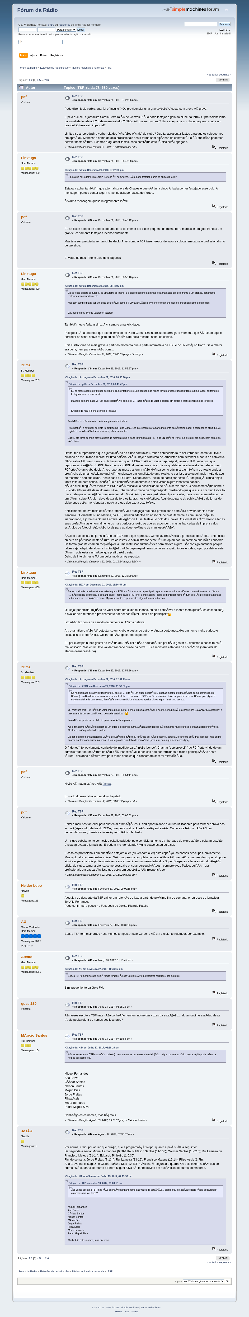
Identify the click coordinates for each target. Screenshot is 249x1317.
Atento (26, 957)
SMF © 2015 (112, 1307)
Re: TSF (77, 96)
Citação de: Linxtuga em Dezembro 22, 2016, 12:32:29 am (97, 679)
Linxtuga (28, 158)
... (43, 80)
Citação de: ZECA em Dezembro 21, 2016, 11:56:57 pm (95, 584)
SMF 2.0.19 (98, 1307)
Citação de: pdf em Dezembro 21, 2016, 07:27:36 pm (94, 170)
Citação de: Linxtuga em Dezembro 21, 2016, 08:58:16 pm (97, 377)
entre (51, 24)
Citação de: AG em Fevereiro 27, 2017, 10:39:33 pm (93, 969)
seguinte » (225, 74)
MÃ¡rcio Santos (34, 1035)
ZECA (26, 365)
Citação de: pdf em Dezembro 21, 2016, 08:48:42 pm (94, 286)
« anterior (212, 74)
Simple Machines (130, 1307)
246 (46, 80)
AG (23, 922)
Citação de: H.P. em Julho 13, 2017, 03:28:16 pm (92, 1047)
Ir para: (178, 1281)
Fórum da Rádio (37, 10)
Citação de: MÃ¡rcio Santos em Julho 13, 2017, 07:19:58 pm (98, 1176)
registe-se (64, 24)
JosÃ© (27, 1131)
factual (107, 783)
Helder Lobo (31, 885)
